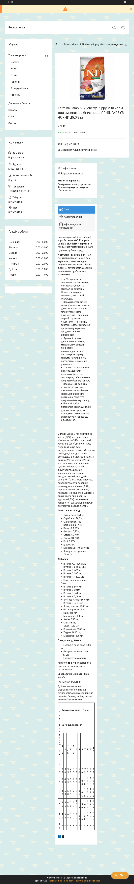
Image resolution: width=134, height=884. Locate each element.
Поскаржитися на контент (61, 881)
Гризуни (15, 81)
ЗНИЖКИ (15, 95)
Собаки (15, 62)
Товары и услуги (17, 55)
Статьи (12, 123)
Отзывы (12, 110)
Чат (120, 875)
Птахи (14, 75)
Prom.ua (83, 878)
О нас (11, 116)
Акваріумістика (19, 88)
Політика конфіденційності (87, 881)
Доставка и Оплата (19, 103)
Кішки (14, 68)
